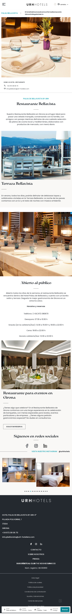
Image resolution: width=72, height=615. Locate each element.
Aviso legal (35, 578)
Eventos (43, 12)
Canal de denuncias (35, 601)
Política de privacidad (35, 587)
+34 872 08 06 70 (12, 86)
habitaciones (35, 12)
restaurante (57, 12)
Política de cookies (35, 582)
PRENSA (36, 559)
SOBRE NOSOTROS (36, 554)
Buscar (65, 609)
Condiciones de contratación (35, 592)
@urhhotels (64, 451)
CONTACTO (36, 549)
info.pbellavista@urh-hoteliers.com (18, 89)
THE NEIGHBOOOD (36, 563)
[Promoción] (56, 610)
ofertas (49, 12)
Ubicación (28, 14)
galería (40, 14)
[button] (26, 491)
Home (6, 82)
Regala (35, 14)
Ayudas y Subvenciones (35, 596)
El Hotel (27, 12)
